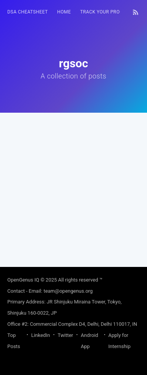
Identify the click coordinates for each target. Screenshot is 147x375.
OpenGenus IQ (23, 280)
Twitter (65, 335)
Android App (89, 340)
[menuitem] (27, 12)
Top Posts (13, 340)
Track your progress (107, 12)
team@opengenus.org (68, 291)
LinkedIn (40, 335)
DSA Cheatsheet (27, 12)
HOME (64, 12)
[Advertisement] (73, 186)
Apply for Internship (120, 340)
